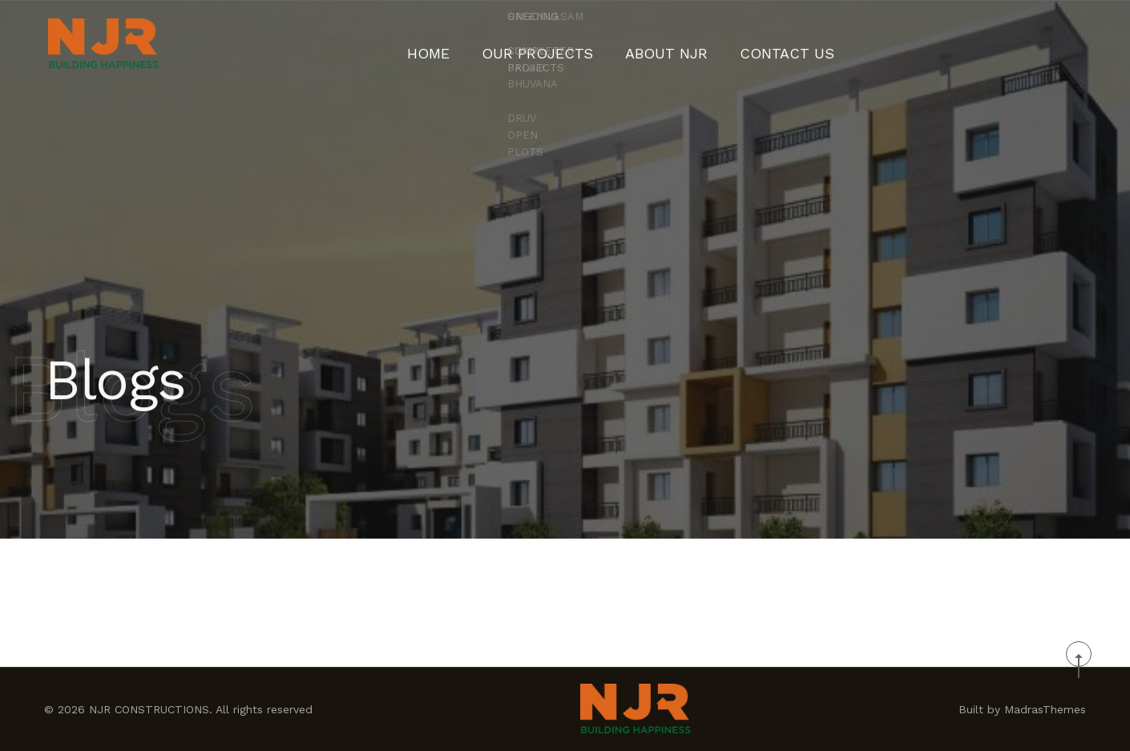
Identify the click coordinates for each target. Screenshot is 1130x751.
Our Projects (553, 44)
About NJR (660, 44)
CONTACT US (759, 44)
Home (462, 44)
